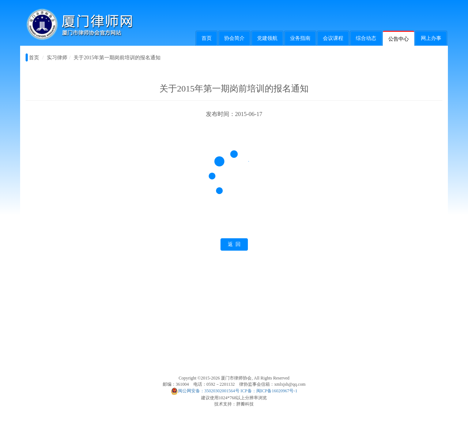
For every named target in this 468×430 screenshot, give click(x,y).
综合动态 (366, 38)
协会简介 (234, 38)
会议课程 (333, 38)
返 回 (234, 244)
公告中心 (398, 39)
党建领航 (267, 38)
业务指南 (300, 38)
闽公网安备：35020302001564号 (205, 390)
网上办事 (431, 38)
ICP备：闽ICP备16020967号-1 (269, 390)
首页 (206, 38)
